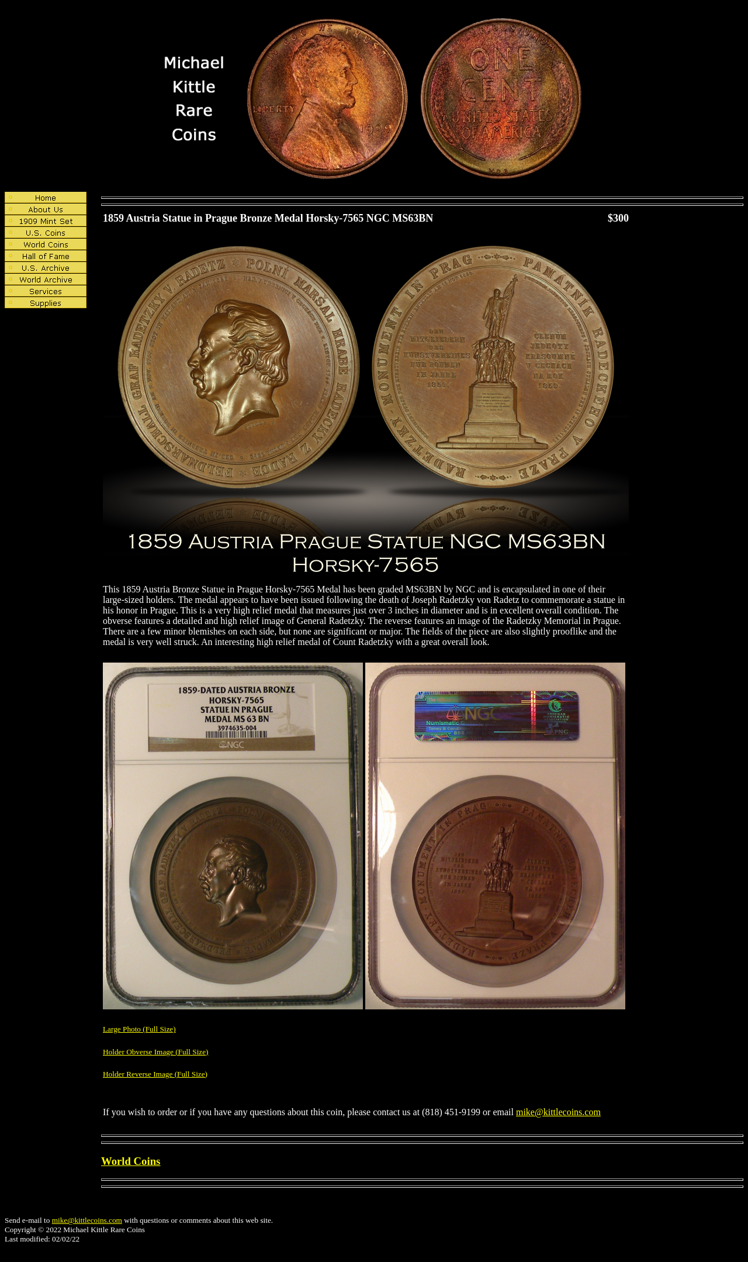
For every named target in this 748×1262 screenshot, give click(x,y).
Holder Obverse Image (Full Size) (156, 1051)
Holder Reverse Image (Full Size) (155, 1074)
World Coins (130, 1161)
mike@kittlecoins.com (558, 1112)
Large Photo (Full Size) (139, 1029)
